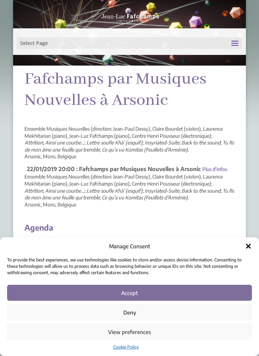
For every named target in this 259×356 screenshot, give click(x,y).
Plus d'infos (214, 169)
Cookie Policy (126, 347)
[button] (248, 246)
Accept (129, 293)
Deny (129, 312)
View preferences (129, 332)
